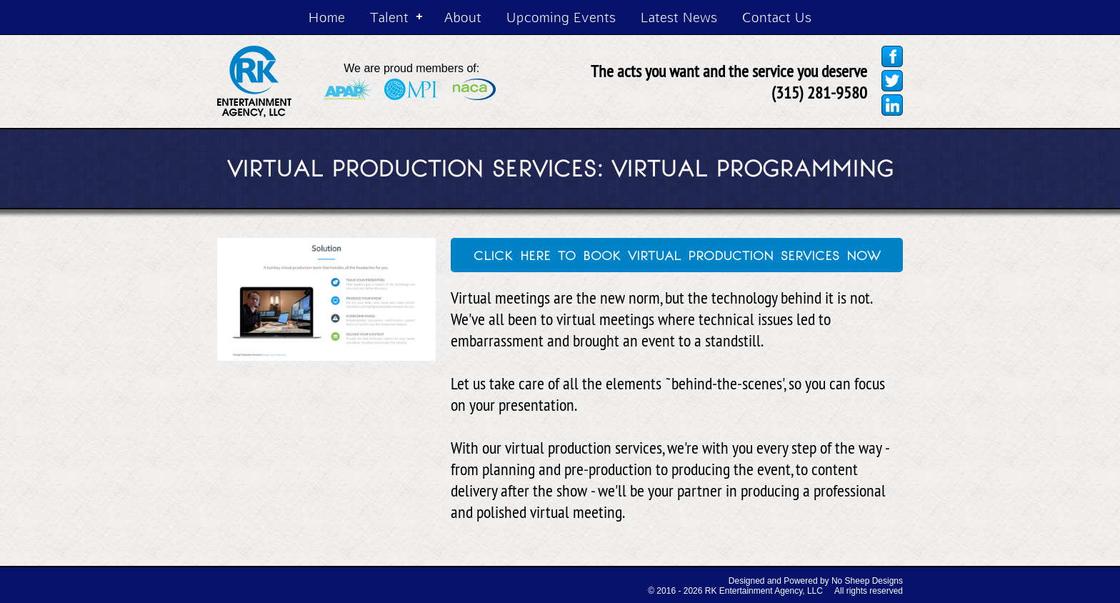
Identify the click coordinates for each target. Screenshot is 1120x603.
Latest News (679, 17)
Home (327, 17)
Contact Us (776, 17)
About (462, 17)
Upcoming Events (561, 17)
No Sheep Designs (867, 581)
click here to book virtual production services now (677, 253)
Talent (389, 17)
